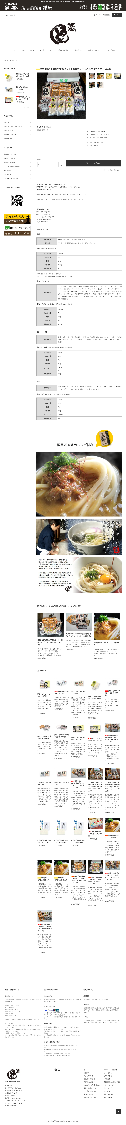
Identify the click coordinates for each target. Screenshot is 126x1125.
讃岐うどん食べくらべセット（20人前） (78, 738)
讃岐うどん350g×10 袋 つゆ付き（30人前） (61, 736)
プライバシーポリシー (110, 1085)
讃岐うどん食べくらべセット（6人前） (44, 695)
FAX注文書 (107, 1079)
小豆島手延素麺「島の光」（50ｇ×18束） (44, 841)
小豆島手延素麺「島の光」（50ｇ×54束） (78, 841)
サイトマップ (108, 1088)
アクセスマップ (89, 1076)
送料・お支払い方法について (112, 170)
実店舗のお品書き (63, 50)
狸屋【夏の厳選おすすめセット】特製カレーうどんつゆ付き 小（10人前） (50, 642)
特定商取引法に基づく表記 (112, 1082)
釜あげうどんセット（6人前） (61, 783)
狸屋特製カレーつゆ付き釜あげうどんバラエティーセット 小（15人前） (79, 635)
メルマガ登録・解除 (90, 1097)
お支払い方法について (91, 1091)
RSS (105, 1091)
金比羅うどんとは (45, 50)
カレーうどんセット (18, 60)
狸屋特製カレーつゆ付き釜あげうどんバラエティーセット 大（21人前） (112, 738)
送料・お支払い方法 (94, 50)
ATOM (109, 1091)
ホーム (13, 50)
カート (116, 15)
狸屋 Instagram (108, 1097)
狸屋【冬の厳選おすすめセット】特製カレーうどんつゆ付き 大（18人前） (112, 876)
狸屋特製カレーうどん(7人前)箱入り (45, 879)
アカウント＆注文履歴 (103, 15)
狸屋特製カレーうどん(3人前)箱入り (112, 836)
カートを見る (108, 1073)
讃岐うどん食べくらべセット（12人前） (23, 98)
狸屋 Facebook (108, 1094)
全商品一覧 (78, 50)
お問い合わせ (111, 50)
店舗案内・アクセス (27, 50)
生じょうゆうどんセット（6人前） (23, 88)
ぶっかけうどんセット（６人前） (44, 783)
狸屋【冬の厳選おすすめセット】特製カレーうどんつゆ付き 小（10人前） (45, 928)
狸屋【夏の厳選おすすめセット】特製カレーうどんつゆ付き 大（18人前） (95, 880)
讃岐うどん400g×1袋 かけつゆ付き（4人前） (23, 75)
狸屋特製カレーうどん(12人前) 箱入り (106, 644)
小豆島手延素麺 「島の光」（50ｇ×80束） (95, 834)
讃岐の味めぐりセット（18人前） (61, 692)
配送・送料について (90, 1088)
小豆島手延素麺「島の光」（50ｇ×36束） (61, 841)
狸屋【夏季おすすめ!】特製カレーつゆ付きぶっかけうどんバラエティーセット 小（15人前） (112, 787)
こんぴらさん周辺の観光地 (92, 1085)
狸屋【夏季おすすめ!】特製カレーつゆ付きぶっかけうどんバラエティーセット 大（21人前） (95, 787)
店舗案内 (86, 1073)
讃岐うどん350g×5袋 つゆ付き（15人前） (112, 693)
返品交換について (89, 1094)
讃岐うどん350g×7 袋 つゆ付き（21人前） (45, 737)
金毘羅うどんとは (89, 1079)
